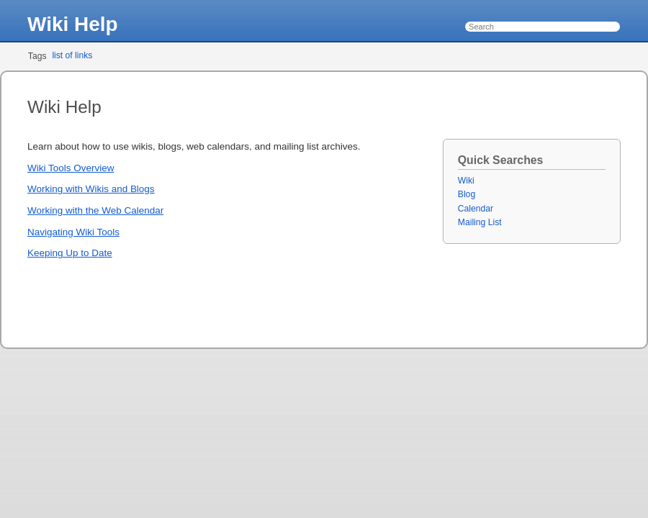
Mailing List (480, 222)
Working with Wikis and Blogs (91, 188)
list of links (72, 55)
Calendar (475, 209)
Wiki (466, 181)
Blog (466, 194)
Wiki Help (72, 24)
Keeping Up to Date (69, 252)
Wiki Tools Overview (70, 168)
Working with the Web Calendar (95, 210)
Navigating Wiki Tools (73, 232)
